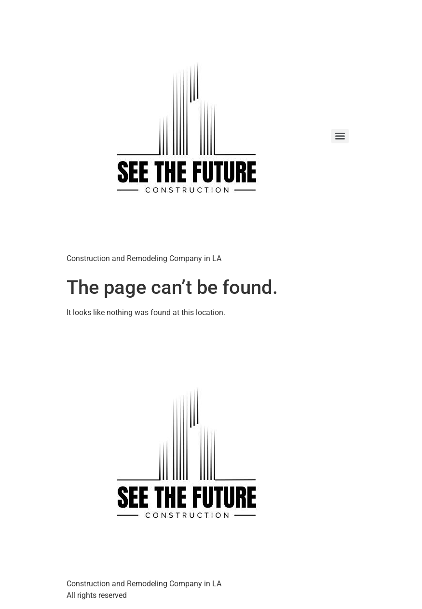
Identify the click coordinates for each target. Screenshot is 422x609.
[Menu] (340, 136)
